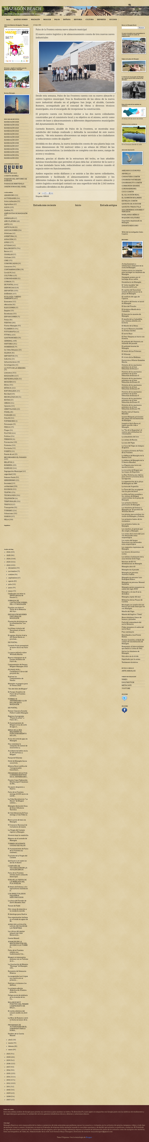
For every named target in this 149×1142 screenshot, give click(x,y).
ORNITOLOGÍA (10, 409)
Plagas (6, 430)
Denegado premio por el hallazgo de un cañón (131, 278)
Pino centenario (128, 632)
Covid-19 (7, 273)
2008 (9, 1096)
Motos (6, 385)
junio (10, 588)
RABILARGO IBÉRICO (130, 215)
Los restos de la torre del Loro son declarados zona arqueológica (133, 535)
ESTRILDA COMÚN (129, 201)
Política (7, 436)
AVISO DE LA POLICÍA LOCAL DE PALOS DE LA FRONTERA (17, 926)
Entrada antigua (108, 205)
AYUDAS (8, 245)
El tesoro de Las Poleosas (131, 351)
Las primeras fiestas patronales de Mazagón (131, 503)
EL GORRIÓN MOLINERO (132, 198)
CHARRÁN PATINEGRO (131, 180)
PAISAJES (8, 415)
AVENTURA (9, 236)
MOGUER (47, 19)
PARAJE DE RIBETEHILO (14, 184)
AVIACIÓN (8, 239)
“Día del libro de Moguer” (18, 689)
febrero (11, 1046)
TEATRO (7, 492)
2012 (9, 1083)
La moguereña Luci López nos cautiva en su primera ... (18, 978)
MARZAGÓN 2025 (11, 122)
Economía (8, 301)
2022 (9, 565)
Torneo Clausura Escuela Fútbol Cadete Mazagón (18, 712)
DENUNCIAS (9, 288)
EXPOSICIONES (10, 317)
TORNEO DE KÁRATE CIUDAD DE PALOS (16, 844)
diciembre (12, 568)
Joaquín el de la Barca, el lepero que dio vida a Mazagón (131, 425)
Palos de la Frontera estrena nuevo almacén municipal (18, 875)
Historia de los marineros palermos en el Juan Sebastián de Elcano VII (132, 407)
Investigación (9, 365)
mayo (10, 591)
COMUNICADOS (11, 263)
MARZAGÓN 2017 (11, 146)
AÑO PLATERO (10, 221)
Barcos (6, 251)
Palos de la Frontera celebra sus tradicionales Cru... (16, 952)
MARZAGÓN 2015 (11, 152)
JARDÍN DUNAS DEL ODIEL (15, 187)
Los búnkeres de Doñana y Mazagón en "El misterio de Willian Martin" (132, 509)
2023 (9, 562)
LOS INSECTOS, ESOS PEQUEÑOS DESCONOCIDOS (17, 895)
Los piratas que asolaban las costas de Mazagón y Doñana (133, 515)
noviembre (12, 571)
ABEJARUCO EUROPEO (131, 170)
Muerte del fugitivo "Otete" (132, 614)
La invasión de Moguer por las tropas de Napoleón (132, 471)
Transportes (9, 507)
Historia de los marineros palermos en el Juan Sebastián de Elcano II (132, 373)
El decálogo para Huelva (17, 914)
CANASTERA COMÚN (131, 177)
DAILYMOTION (128, 682)
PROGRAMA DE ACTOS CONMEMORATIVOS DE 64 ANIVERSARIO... (18, 775)
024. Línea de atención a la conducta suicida (17, 910)
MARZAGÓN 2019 (11, 140)
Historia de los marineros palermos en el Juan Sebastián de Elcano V (132, 393)
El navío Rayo (127, 334)
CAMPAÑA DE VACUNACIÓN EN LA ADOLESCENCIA (17, 868)
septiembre (13, 578)
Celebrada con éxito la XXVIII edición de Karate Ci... (16, 595)
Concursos (8, 266)
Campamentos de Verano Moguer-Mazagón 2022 (18, 665)
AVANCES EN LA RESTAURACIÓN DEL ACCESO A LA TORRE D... (18, 944)
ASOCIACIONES (11, 230)
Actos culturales (10, 201)
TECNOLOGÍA (10, 495)
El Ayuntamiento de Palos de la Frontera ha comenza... (18, 850)
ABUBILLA (126, 174)
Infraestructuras (10, 362)
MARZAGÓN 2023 (11, 128)
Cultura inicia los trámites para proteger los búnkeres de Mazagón (133, 272)
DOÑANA (66, 19)
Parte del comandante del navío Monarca (131, 623)
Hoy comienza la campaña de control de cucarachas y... (17, 746)
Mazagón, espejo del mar (131, 597)
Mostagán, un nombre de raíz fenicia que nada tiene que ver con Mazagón (133, 606)
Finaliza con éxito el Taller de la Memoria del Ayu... (17, 609)
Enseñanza (8, 314)
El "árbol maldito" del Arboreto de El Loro (130, 286)
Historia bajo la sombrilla (18, 835)
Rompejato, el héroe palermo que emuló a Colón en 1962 (133, 647)
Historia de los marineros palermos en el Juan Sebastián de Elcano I (132, 367)
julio (10, 584)
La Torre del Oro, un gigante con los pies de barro (132, 490)
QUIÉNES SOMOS (21, 19)
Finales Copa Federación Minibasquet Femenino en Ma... (18, 782)
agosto (11, 581)
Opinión (7, 406)
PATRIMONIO (9, 421)
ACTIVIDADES (10, 198)
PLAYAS (7, 433)
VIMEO (124, 679)
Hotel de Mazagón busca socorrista (17, 762)
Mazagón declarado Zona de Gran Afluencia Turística (18, 808)
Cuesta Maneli (13, 938)
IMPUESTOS (9, 356)
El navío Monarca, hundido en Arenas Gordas (132, 329)
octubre (11, 574)
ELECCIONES (9, 308)
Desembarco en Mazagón (131, 282)
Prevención (8, 442)
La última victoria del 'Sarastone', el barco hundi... (16, 630)
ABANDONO (9, 195)
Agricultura (8, 204)
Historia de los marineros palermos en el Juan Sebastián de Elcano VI (132, 400)
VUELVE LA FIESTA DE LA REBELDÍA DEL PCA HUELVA (17, 881)
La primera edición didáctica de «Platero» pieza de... (17, 990)
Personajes (8, 424)
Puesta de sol (9, 454)
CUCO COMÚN (128, 192)
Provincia (8, 448)
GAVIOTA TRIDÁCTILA (131, 207)
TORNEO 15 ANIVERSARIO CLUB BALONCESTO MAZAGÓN (17, 701)
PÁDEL (7, 412)
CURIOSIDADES (10, 278)
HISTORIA (78, 19)
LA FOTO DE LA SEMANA (15, 368)
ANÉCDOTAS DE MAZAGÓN (15, 213)
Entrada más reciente (44, 205)
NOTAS (7, 400)
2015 (9, 1073)
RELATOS (8, 462)
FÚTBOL (7, 335)
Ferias (6, 320)
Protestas (7, 445)
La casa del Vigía (128, 443)
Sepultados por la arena (131, 659)
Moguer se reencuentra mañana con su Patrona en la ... (18, 959)
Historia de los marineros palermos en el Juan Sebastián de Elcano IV (132, 387)
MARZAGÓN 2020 (11, 137)
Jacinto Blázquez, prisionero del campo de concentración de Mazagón (132, 418)
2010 (9, 1090)
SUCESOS (113, 19)
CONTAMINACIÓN (12, 269)
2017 (9, 1067)
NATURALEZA (10, 391)
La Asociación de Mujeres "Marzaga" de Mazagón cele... (18, 966)
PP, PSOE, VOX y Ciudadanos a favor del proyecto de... (18, 671)
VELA (6, 519)
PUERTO (7, 451)
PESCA (7, 427)
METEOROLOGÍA (11, 379)
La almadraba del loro (130, 437)
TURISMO (8, 510)
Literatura (8, 373)
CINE (6, 260)
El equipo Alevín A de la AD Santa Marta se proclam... (17, 637)
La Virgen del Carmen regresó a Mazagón (16, 831)
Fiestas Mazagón (10, 326)
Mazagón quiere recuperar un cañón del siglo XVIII (133, 588)
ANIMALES (9, 218)
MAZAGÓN (35, 19)
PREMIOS (8, 439)
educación (8, 304)
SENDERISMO (9, 480)
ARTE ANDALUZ (129, 671)
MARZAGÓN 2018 (11, 143)
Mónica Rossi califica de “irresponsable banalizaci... (17, 768)
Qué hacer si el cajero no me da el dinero (17, 862)
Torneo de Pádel (14, 906)
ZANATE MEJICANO (130, 226)
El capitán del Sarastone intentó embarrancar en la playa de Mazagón (132, 292)
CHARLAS (8, 254)
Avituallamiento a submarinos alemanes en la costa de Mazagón (132, 266)
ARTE (6, 224)
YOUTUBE (126, 688)
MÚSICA (7, 388)
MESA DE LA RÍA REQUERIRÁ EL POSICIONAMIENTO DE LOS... (17, 732)
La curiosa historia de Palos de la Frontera (132, 451)
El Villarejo (126, 354)
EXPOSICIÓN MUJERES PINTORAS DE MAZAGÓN (17, 616)
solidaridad (8, 486)
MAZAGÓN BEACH (22, 8)
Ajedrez (7, 210)
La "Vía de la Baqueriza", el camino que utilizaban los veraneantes (132, 432)
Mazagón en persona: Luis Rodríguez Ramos (132, 578)
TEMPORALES (10, 501)
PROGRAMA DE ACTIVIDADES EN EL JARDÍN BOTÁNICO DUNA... (17, 1027)
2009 (9, 1093)
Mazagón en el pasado (130, 570)
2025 (9, 555)
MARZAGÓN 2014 (11, 155)
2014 (9, 1077)
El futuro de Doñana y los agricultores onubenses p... (18, 888)
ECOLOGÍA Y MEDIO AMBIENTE (12, 297)
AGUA (7, 207)
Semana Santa (9, 477)
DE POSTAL (9, 285)
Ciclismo (7, 257)
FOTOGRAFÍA (10, 332)
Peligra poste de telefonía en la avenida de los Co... (18, 997)
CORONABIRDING (129, 189)
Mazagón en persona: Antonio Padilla (130, 573)
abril (10, 1040)
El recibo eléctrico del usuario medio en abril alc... (17, 1013)
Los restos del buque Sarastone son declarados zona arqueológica (132, 542)
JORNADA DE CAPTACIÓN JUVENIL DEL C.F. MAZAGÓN (17, 602)
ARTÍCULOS (9, 227)
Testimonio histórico (130, 662)
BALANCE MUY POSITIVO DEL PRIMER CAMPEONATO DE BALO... (18, 1005)
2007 (9, 1100)
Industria (7, 359)
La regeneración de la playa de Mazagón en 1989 (132, 482)
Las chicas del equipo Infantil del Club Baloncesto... (16, 933)
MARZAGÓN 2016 (11, 149)
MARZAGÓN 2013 (11, 158)
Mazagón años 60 (128, 566)
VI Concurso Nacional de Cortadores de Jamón (17, 826)
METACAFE (126, 685)
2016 (9, 1070)
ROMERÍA (8, 465)
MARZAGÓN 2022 (11, 131)
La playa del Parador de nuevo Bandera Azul (17, 901)
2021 (9, 1054)
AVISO (7, 242)
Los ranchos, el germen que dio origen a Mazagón (132, 530)
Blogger (89, 1137)
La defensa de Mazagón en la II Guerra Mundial (133, 461)
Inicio (8, 19)
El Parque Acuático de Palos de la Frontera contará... (16, 694)
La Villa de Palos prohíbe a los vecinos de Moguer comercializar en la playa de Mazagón (133, 497)
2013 (8, 1080)
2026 (9, 552)
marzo (10, 1043)
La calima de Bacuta (129, 440)
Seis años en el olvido (130, 656)
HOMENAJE (9, 347)
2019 (9, 1060)
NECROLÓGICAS (11, 397)
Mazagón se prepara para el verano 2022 (18, 684)
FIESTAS (7, 323)
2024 (9, 559)
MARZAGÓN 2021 (11, 134)
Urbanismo (8, 513)
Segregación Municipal (13, 471)
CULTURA (89, 19)
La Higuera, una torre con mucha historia (131, 466)
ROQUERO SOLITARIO (131, 218)
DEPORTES (101, 19)
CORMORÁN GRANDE (131, 186)
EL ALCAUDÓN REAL (130, 195)
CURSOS (7, 282)
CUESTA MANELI (11, 176)
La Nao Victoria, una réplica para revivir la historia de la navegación (133, 477)
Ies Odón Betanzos (11, 350)
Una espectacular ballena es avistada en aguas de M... (18, 919)
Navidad (7, 394)
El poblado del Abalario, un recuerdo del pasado (132, 342)
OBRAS (46, 196)
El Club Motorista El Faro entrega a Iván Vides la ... (18, 815)
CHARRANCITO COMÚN (132, 183)
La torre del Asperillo (130, 486)
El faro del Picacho (129, 306)
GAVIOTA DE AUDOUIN (131, 204)
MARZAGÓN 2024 (11, 125)
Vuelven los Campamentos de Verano (15, 678)
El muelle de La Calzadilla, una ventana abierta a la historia (132, 321)
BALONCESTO (10, 248)
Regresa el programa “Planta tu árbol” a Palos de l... (16, 718)
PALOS (57, 19)
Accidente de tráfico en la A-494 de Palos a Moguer (18, 752)
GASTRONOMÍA (11, 338)
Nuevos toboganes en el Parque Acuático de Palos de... (17, 659)
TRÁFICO (8, 504)
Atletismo (8, 233)
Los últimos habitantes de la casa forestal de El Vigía (133, 557)
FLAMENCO (9, 329)
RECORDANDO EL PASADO (15, 457)
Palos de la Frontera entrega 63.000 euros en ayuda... (18, 794)
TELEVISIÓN (9, 498)
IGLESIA (7, 353)
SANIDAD (8, 468)
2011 (8, 1087)
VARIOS (7, 516)
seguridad (8, 474)
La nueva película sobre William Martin (17, 653)
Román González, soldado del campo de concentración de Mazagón (133, 641)
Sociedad (7, 483)
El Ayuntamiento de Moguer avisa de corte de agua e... (17, 725)
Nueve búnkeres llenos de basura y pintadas (131, 618)
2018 (9, 1064)
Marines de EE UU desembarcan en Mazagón (132, 562)
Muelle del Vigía (128, 611)
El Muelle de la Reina (130, 326)
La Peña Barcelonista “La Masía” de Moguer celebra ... (18, 801)
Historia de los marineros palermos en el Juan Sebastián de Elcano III (132, 380)
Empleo (7, 310)
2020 (9, 1057)
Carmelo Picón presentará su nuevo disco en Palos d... (18, 647)
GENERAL (8, 341)
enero (10, 1050)
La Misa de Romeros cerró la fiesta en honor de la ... (18, 1020)
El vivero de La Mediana (131, 357)
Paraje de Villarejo (15, 758)
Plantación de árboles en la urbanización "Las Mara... (17, 623)
